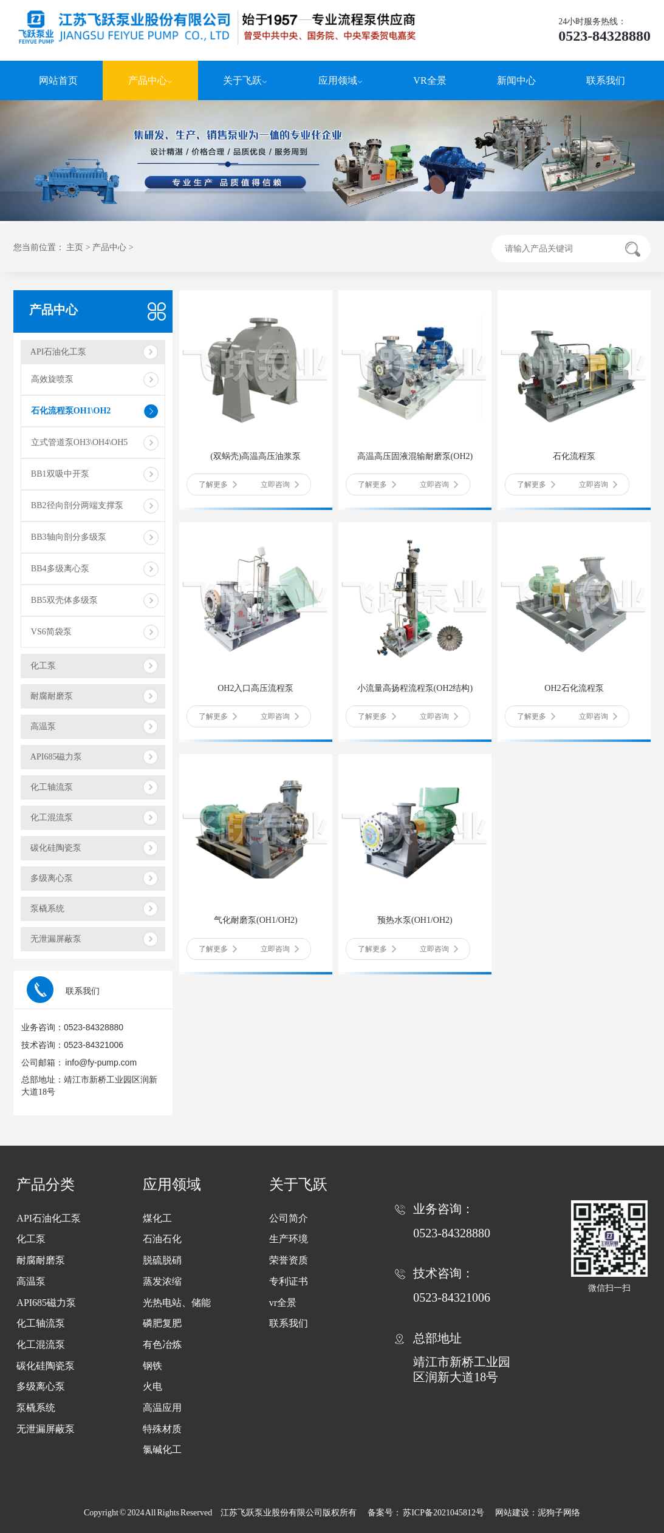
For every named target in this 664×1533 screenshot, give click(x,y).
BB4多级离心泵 (60, 568)
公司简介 (288, 1218)
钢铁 (152, 1366)
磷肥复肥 (162, 1323)
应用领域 (340, 80)
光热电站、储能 (177, 1302)
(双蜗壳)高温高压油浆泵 (255, 456)
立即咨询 (280, 484)
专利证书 (288, 1281)
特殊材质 (162, 1429)
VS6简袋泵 (51, 631)
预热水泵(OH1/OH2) (415, 920)
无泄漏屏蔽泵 (55, 938)
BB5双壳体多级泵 (64, 600)
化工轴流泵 (51, 787)
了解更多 (218, 484)
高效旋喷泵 (52, 379)
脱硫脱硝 (162, 1260)
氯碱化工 (162, 1449)
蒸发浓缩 (162, 1281)
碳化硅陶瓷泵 (55, 847)
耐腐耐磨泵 (51, 696)
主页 (74, 247)
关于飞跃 (245, 80)
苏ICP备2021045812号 (444, 1512)
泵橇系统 (47, 908)
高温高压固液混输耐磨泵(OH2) (415, 456)
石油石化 (162, 1239)
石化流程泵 (574, 456)
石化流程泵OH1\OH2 (71, 410)
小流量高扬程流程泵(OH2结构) (415, 688)
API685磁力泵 (56, 756)
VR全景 (429, 80)
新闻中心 (516, 80)
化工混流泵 (51, 817)
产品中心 (150, 80)
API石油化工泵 (58, 351)
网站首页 (58, 80)
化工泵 (43, 665)
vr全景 (282, 1302)
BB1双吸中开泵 (60, 473)
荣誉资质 (288, 1260)
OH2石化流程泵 (573, 688)
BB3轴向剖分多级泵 (68, 537)
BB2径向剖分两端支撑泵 (77, 505)
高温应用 (162, 1407)
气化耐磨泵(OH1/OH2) (256, 920)
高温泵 (43, 726)
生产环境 (288, 1239)
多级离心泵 (51, 878)
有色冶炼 (162, 1344)
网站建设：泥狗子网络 (537, 1512)
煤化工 (157, 1218)
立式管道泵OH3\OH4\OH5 (79, 442)
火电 (152, 1386)
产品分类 (45, 1184)
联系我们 (605, 80)
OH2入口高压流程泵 (255, 688)
